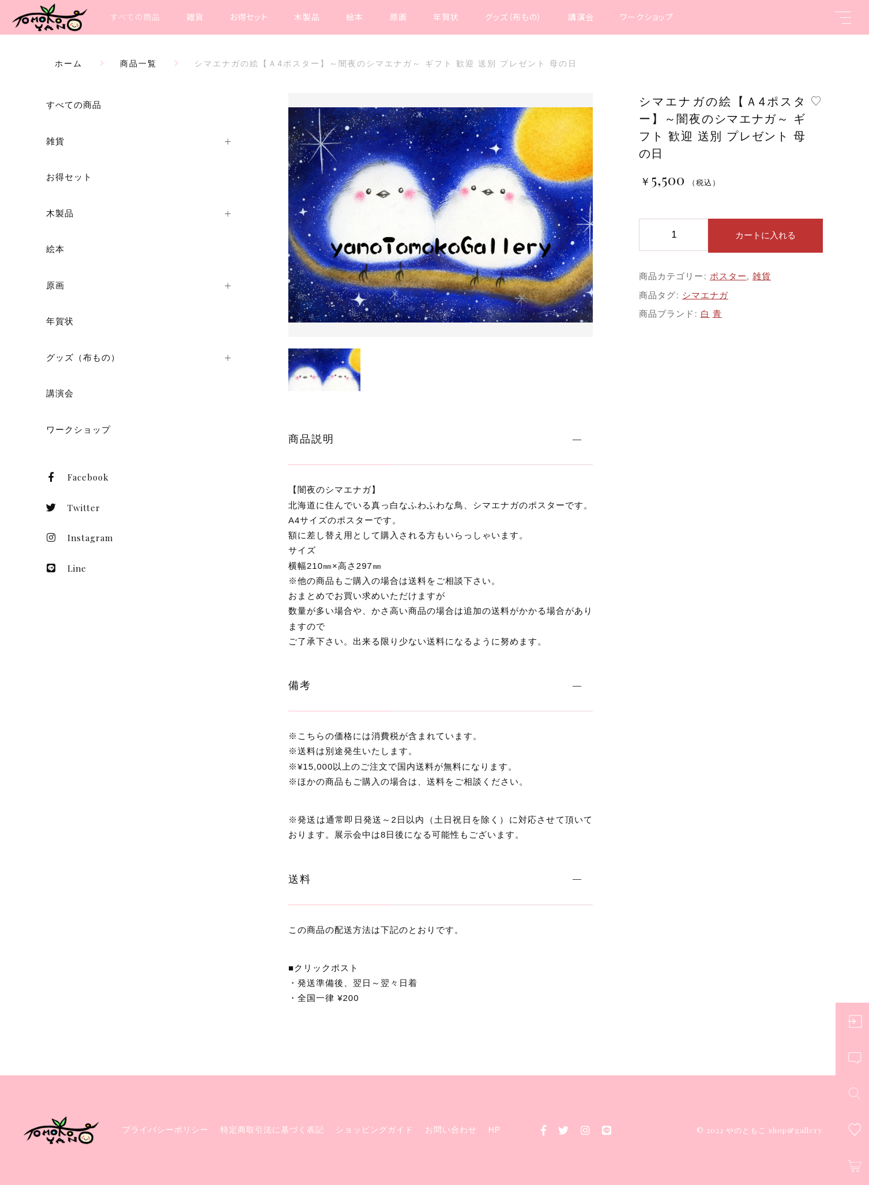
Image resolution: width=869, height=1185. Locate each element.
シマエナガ (705, 295)
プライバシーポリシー (165, 1129)
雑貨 (195, 16)
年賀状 (446, 16)
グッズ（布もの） (513, 16)
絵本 (354, 16)
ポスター (728, 276)
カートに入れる (765, 235)
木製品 (307, 16)
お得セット (249, 16)
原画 (398, 16)
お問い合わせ (451, 1129)
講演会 (581, 16)
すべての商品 (135, 16)
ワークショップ (647, 16)
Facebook (77, 477)
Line (66, 568)
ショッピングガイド (374, 1129)
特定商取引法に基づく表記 (272, 1129)
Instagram (79, 537)
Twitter (73, 507)
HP (494, 1129)
